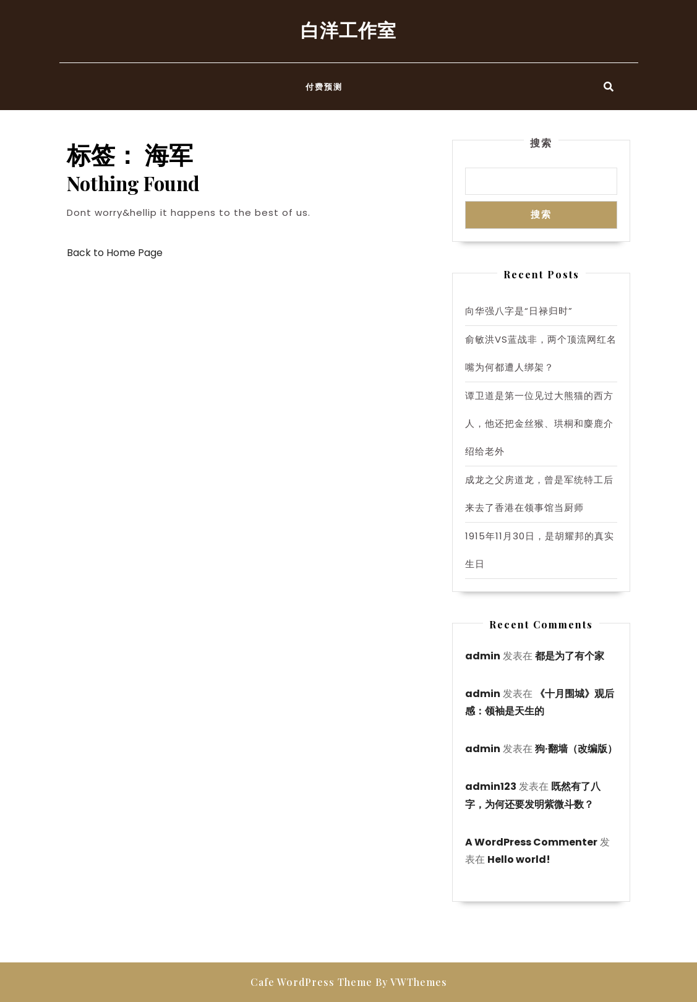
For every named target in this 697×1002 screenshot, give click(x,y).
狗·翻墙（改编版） (576, 749)
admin (482, 656)
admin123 (490, 786)
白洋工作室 (348, 29)
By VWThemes (411, 981)
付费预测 (324, 86)
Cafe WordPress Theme (311, 981)
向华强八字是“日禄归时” (519, 310)
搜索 (541, 142)
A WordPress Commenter (531, 842)
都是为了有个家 (569, 656)
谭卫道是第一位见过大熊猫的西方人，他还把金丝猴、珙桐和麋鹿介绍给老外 (539, 423)
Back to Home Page (115, 253)
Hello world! (518, 859)
